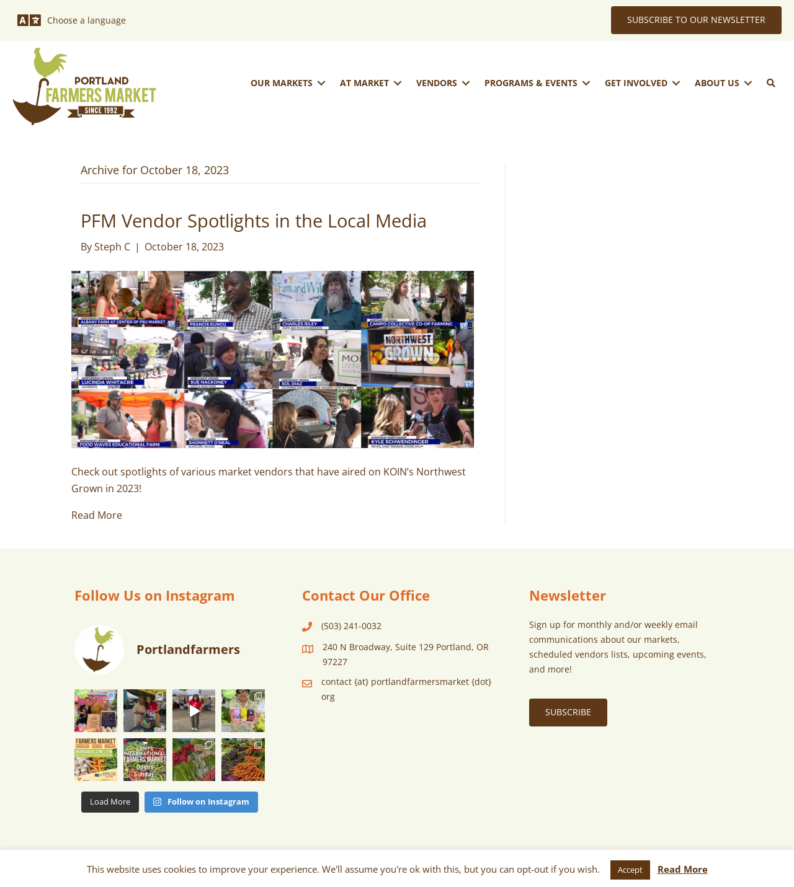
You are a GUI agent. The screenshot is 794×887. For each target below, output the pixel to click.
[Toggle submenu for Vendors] (465, 83)
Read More (96, 515)
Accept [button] (630, 869)
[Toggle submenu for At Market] (397, 83)
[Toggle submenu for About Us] (748, 83)
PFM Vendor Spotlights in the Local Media (254, 220)
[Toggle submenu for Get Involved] (676, 83)
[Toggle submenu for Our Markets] (321, 83)
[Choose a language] (71, 20)
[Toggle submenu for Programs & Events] (586, 83)
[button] (771, 83)
